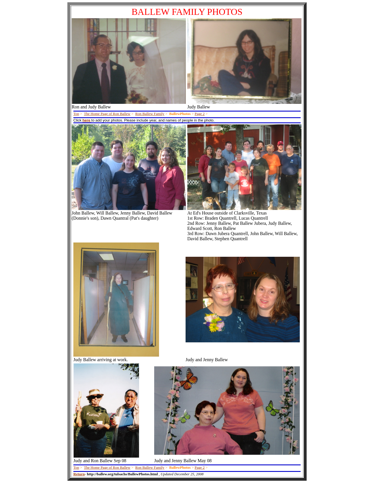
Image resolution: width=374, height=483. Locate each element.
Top (76, 114)
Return (79, 474)
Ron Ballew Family (149, 114)
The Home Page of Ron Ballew (107, 114)
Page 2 (200, 114)
